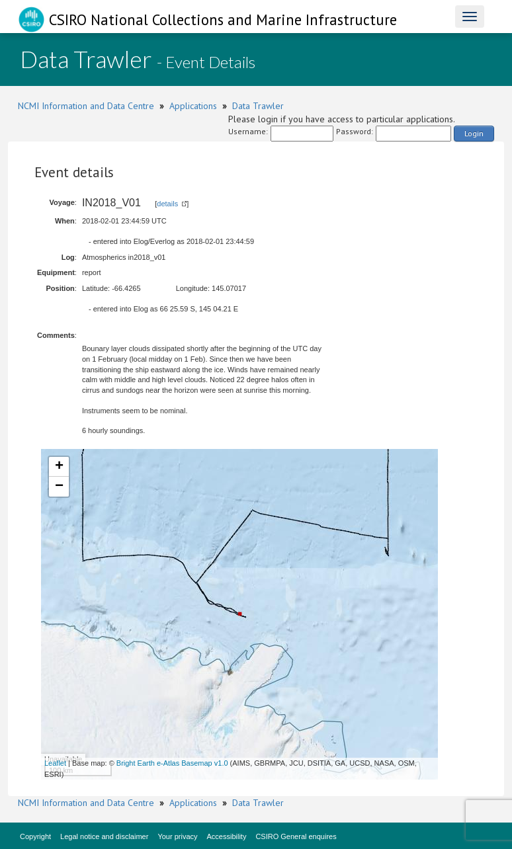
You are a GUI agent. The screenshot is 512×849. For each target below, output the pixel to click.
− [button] (59, 487)
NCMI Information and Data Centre (86, 106)
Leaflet (55, 763)
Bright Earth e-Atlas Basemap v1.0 (172, 763)
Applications (193, 106)
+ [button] (59, 467)
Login (474, 133)
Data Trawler (258, 106)
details (167, 204)
